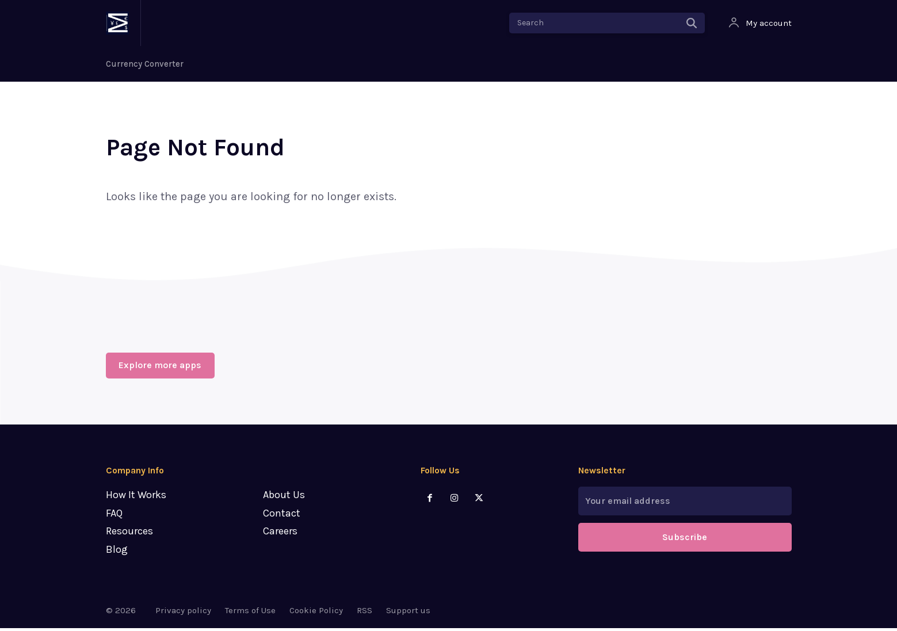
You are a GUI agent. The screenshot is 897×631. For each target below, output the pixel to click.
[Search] (691, 23)
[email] (685, 504)
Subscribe (684, 540)
